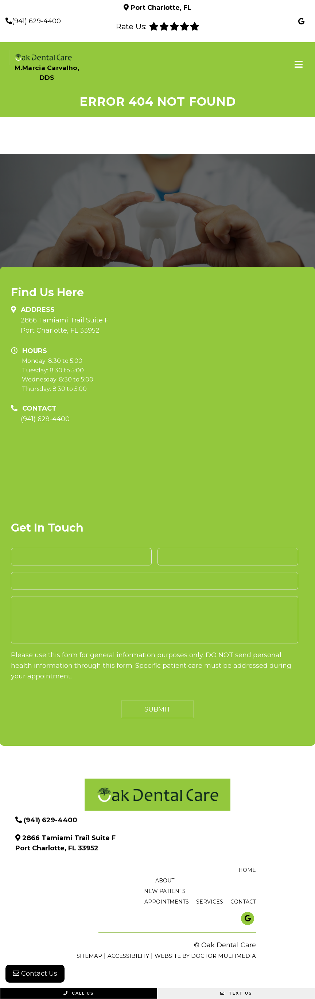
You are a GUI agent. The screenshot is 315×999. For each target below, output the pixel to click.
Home (247, 870)
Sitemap (89, 955)
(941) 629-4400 (36, 21)
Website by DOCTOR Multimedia (205, 955)
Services (209, 901)
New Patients (165, 891)
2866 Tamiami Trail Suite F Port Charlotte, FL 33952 (65, 325)
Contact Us (35, 973)
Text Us (236, 993)
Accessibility (128, 955)
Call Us (78, 993)
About (164, 880)
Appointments (166, 901)
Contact (243, 901)
